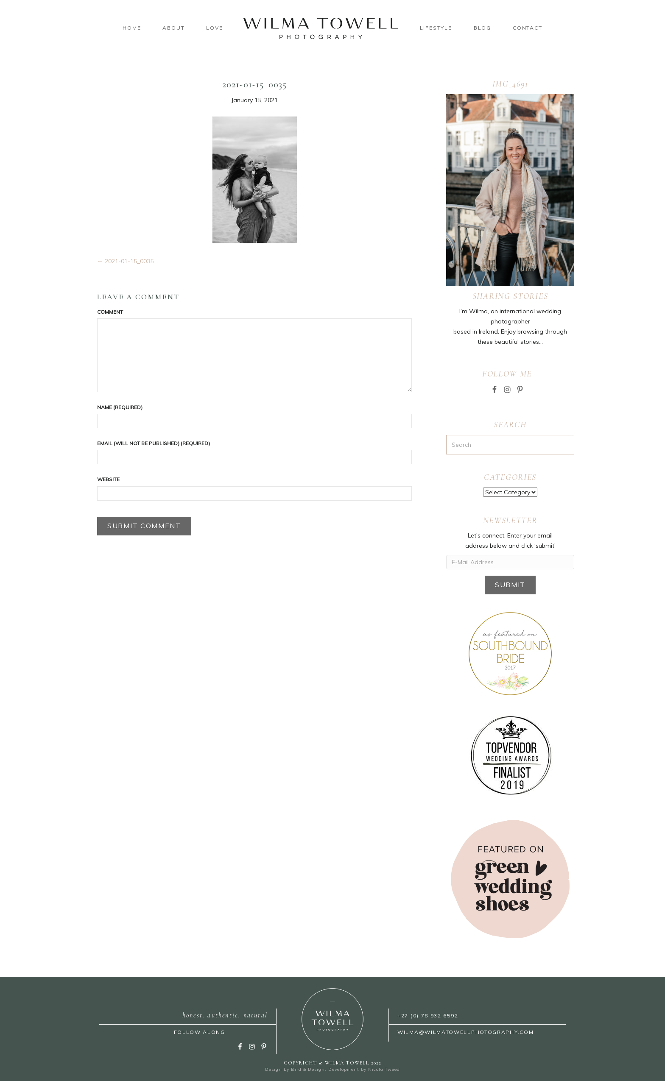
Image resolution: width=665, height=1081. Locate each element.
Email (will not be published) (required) (153, 443)
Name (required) (119, 407)
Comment (110, 312)
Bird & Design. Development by (329, 1069)
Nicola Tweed (384, 1069)
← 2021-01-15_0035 (125, 261)
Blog (482, 28)
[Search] (510, 444)
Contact (527, 28)
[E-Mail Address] (510, 562)
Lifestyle (436, 28)
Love (214, 28)
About (173, 28)
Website (108, 479)
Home (132, 28)
